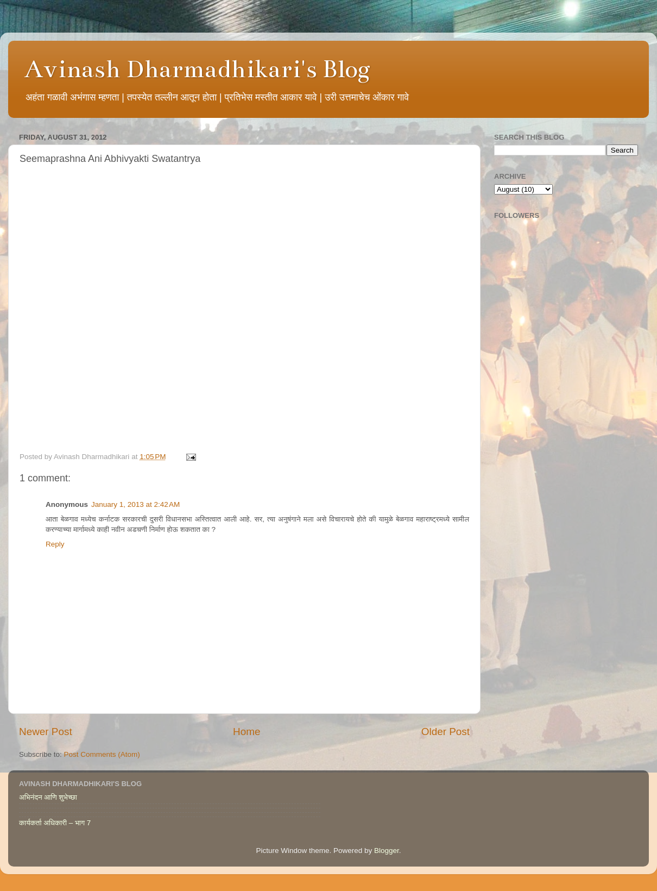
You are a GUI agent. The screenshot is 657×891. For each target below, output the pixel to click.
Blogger (386, 850)
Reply (55, 544)
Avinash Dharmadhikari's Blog (197, 69)
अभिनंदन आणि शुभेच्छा (48, 797)
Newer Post (45, 731)
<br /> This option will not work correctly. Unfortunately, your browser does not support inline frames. (244, 312)
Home (246, 731)
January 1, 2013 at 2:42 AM (135, 504)
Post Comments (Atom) (102, 754)
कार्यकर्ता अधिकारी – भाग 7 (55, 823)
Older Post (445, 731)
